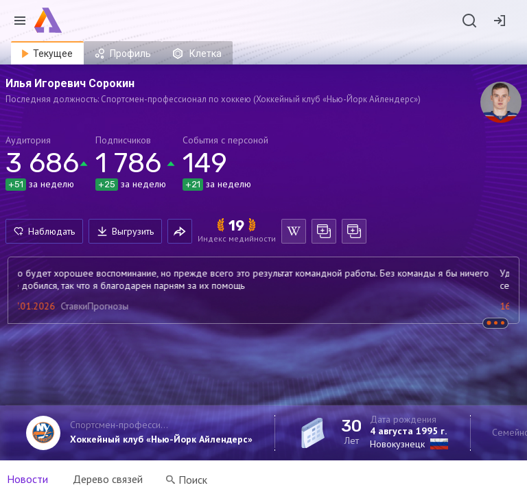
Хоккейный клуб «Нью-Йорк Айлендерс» (161, 439)
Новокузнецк (397, 444)
